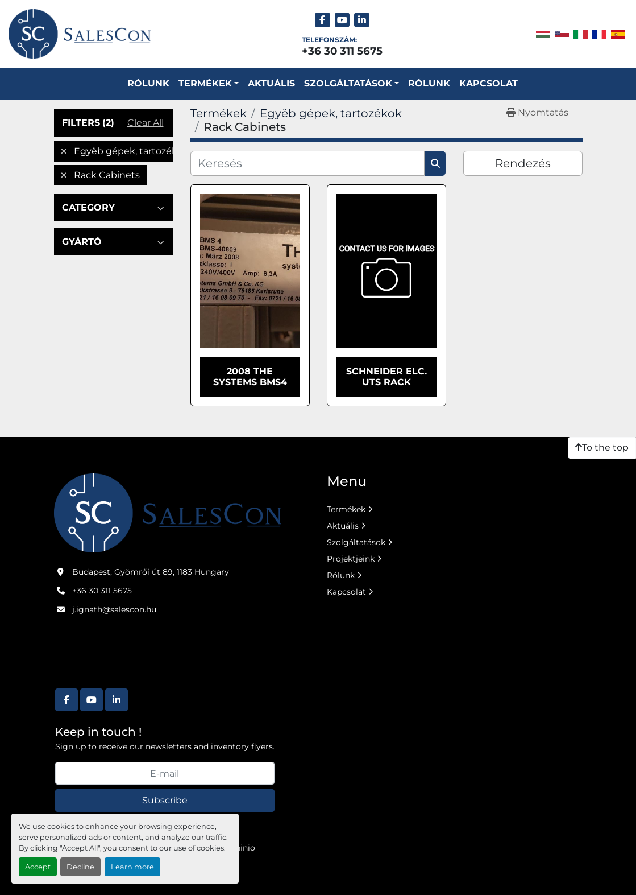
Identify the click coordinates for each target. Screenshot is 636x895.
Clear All (145, 122)
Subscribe (165, 800)
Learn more (132, 867)
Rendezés (523, 163)
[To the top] (602, 448)
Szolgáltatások (356, 542)
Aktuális (271, 83)
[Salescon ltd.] (167, 512)
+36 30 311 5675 (342, 50)
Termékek (205, 83)
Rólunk (148, 83)
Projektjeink (351, 559)
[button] (208, 83)
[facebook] (322, 20)
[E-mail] (165, 773)
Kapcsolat (488, 83)
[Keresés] (307, 163)
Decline (80, 867)
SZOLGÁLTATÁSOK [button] (348, 83)
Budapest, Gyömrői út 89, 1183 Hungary (150, 572)
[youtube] (342, 20)
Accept (38, 867)
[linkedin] (361, 20)
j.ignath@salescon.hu (114, 609)
